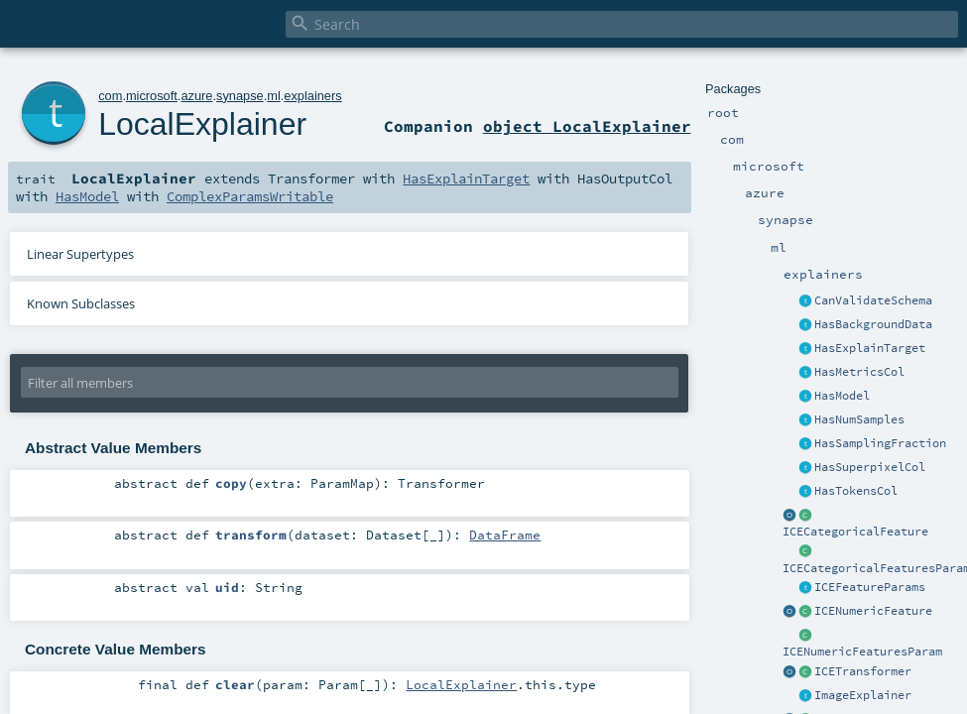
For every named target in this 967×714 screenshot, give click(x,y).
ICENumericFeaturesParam (862, 651)
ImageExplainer (862, 695)
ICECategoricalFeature (855, 531)
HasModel (842, 396)
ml (274, 95)
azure (196, 95)
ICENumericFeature (873, 611)
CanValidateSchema (873, 300)
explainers (312, 95)
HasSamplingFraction (880, 443)
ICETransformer (862, 671)
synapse (240, 95)
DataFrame (505, 534)
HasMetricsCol (859, 372)
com (110, 95)
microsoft (152, 95)
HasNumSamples (859, 419)
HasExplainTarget (869, 348)
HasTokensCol (856, 491)
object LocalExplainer (587, 126)
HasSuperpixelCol (869, 467)
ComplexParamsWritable (250, 196)
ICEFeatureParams (869, 587)
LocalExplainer (202, 124)
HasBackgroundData (873, 324)
